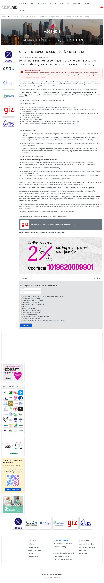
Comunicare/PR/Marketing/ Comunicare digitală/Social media (42, 296)
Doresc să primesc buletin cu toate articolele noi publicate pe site (43, 321)
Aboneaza (26, 325)
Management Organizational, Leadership (35, 317)
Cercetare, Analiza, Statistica (31, 313)
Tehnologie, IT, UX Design (30, 302)
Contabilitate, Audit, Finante (31, 298)
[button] (23, 3)
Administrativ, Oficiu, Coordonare (33, 304)
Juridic (24, 306)
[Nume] (30, 289)
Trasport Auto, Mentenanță (31, 319)
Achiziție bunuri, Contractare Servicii (30, 57)
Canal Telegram (13, 489)
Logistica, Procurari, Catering (31, 310)
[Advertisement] (52, 347)
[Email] (30, 292)
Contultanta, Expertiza (29, 314)
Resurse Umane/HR (28, 308)
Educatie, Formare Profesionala (32, 300)
